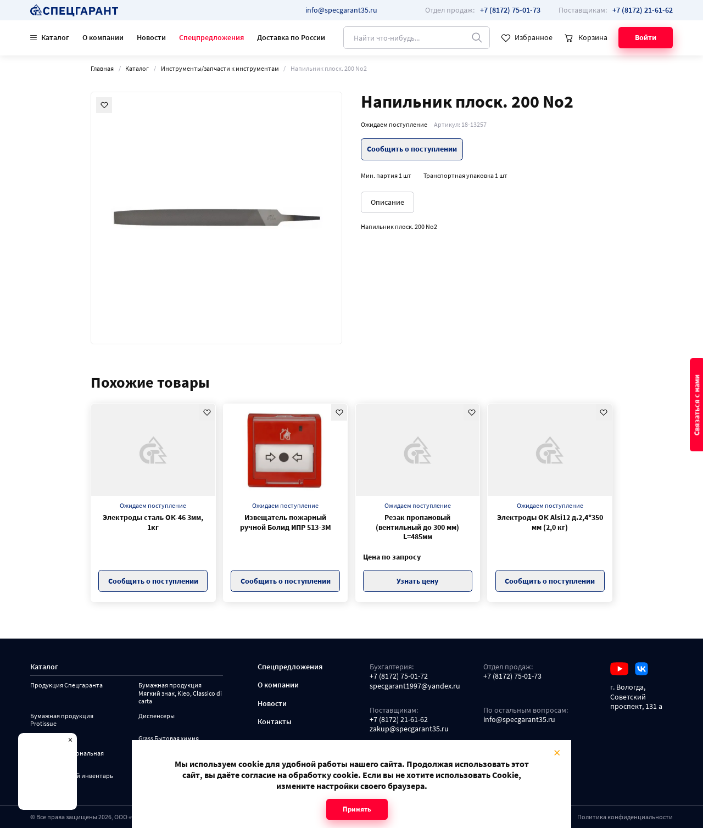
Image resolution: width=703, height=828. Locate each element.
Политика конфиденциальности (625, 817)
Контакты (275, 721)
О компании (103, 37)
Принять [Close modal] (357, 809)
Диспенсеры (156, 716)
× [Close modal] (557, 752)
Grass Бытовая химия (168, 738)
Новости (151, 37)
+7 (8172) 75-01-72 (399, 676)
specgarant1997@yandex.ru (415, 686)
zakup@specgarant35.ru (409, 729)
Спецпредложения (211, 37)
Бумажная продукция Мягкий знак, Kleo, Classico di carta (180, 693)
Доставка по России (291, 37)
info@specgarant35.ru (341, 10)
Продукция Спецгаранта (66, 685)
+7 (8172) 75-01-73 (512, 676)
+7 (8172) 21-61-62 (399, 719)
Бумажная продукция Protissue (61, 720)
